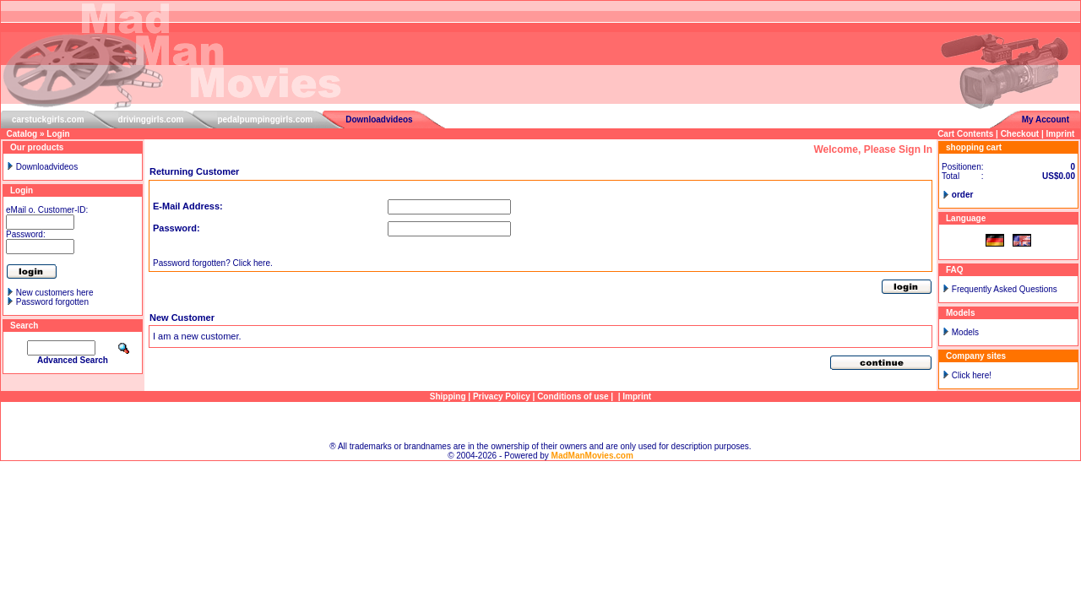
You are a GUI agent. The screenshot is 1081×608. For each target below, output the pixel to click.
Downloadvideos (378, 119)
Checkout (1020, 133)
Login (57, 133)
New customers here (55, 292)
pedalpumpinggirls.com (264, 119)
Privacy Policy (501, 396)
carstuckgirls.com (48, 119)
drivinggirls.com (151, 119)
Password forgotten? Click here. (213, 263)
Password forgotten (52, 302)
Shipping (448, 396)
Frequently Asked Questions (1004, 289)
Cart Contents (965, 133)
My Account (1045, 119)
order (963, 194)
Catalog (22, 133)
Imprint (1060, 133)
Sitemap (541, 421)
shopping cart (974, 147)
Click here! (971, 375)
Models (965, 332)
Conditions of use (572, 396)
